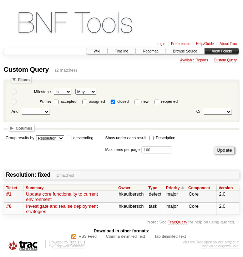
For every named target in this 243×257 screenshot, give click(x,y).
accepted (69, 101)
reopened (169, 101)
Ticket (11, 188)
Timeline (121, 51)
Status (45, 102)
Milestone (42, 92)
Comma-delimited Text (125, 236)
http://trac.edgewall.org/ (220, 246)
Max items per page (122, 149)
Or (198, 111)
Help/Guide (205, 44)
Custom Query (225, 60)
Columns (24, 128)
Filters (24, 79)
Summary (35, 188)
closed (123, 101)
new (144, 101)
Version (226, 188)
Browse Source (185, 51)
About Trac (228, 44)
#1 (8, 194)
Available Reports (194, 60)
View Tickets (222, 51)
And (15, 111)
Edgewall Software (69, 246)
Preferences (180, 44)
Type (152, 188)
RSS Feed (88, 236)
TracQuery (177, 222)
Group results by (20, 138)
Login (161, 44)
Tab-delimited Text (170, 236)
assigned (97, 101)
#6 (8, 206)
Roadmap (150, 51)
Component (199, 188)
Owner (124, 188)
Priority (173, 188)
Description (162, 138)
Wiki (96, 51)
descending (83, 138)
